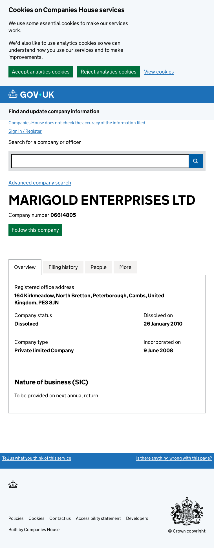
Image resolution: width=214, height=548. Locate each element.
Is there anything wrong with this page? (174, 458)
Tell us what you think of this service (36, 458)
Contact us (60, 518)
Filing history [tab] (63, 267)
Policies (15, 518)
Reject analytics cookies (108, 71)
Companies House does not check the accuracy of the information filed (76, 122)
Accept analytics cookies (41, 71)
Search (196, 161)
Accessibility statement (98, 518)
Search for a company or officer (44, 142)
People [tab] (99, 267)
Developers (137, 518)
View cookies (159, 71)
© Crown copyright (187, 531)
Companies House (41, 529)
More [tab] (125, 267)
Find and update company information (54, 111)
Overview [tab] (25, 267)
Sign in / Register (25, 131)
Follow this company (35, 230)
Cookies (36, 518)
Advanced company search (39, 182)
